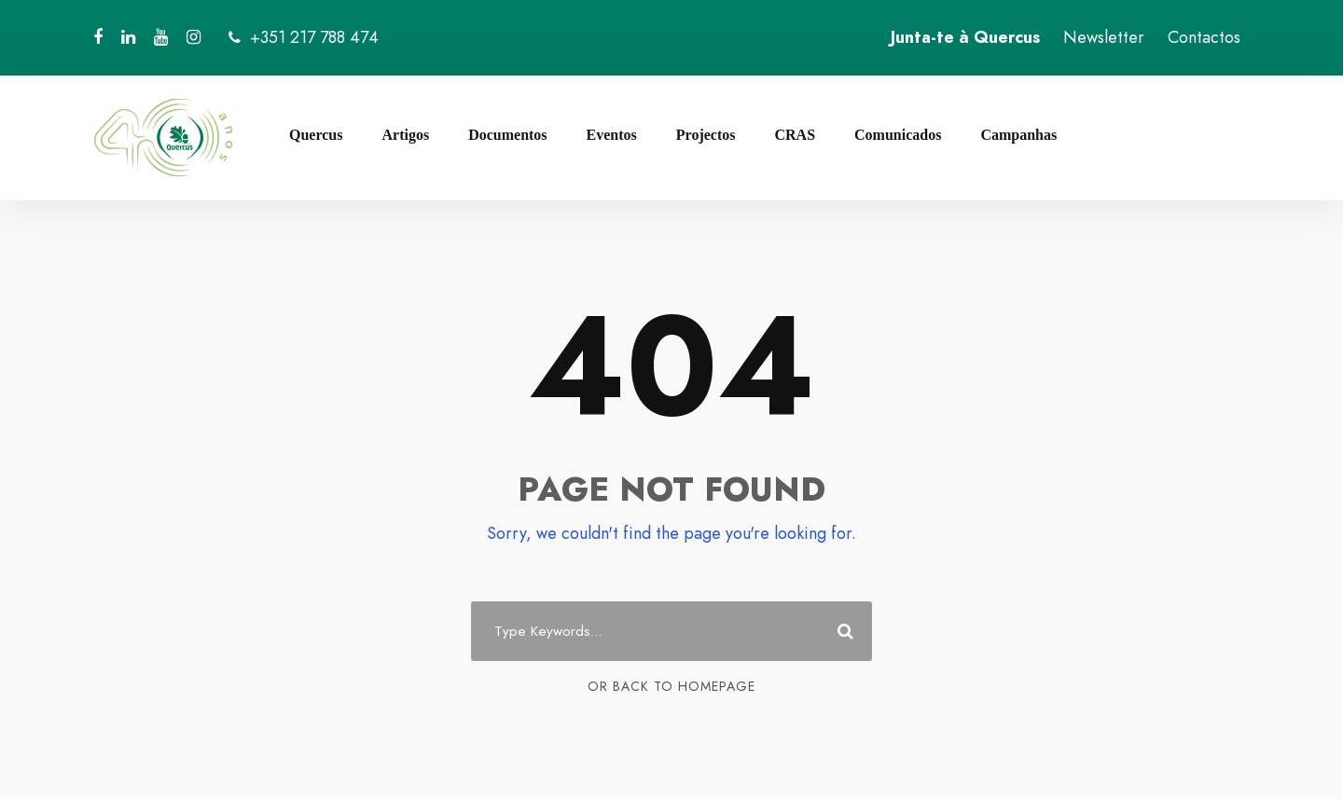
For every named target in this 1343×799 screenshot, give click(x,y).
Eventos (612, 135)
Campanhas (1018, 135)
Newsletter (1103, 37)
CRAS (794, 135)
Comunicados (897, 135)
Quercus (315, 135)
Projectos (706, 135)
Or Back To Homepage (671, 686)
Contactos (1204, 37)
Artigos (405, 135)
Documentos (507, 135)
